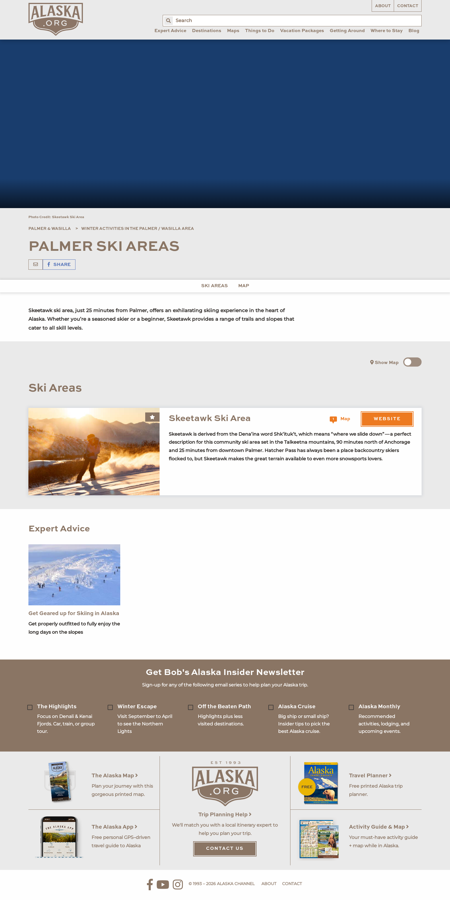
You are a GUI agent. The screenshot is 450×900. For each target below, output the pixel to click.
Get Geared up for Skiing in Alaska (73, 613)
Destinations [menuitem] (206, 31)
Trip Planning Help (225, 814)
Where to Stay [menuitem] (387, 31)
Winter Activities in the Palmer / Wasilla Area (137, 229)
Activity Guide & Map (379, 827)
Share (59, 265)
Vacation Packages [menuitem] (302, 31)
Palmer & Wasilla (49, 229)
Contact (407, 6)
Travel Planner (370, 775)
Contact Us (225, 848)
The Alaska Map (115, 775)
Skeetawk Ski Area (210, 418)
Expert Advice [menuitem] (170, 31)
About (383, 6)
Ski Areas (214, 286)
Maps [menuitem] (233, 31)
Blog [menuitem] (413, 31)
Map (243, 286)
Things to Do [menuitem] (259, 31)
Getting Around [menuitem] (347, 31)
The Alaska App (114, 827)
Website (387, 419)
